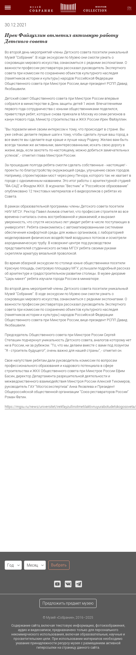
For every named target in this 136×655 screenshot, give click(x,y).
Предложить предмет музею (68, 603)
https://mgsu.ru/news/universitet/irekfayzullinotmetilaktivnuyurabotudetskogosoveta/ (70, 406)
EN (129, 8)
